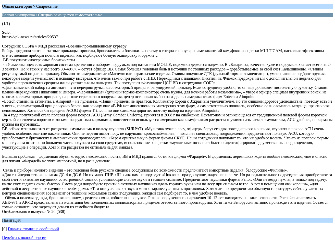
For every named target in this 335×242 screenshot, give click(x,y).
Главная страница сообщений (33, 229)
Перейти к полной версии (24, 237)
